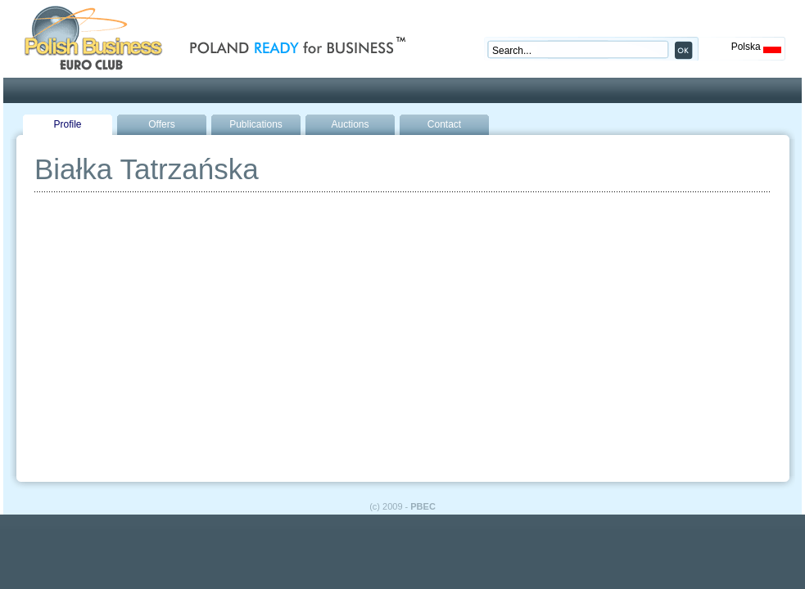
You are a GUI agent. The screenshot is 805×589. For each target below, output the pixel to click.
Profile (67, 124)
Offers (161, 124)
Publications (256, 124)
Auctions (350, 124)
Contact (444, 124)
